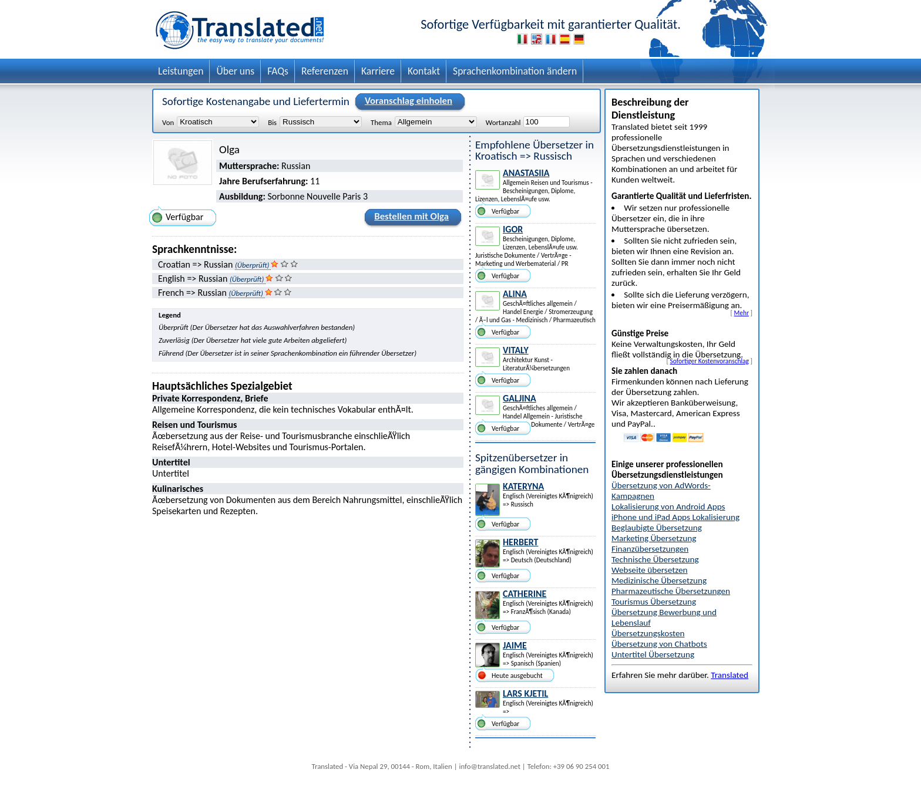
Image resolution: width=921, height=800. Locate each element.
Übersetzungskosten (647, 633)
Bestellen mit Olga (410, 218)
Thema (381, 122)
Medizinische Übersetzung (659, 580)
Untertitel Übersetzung (652, 654)
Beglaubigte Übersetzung (656, 527)
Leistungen (180, 71)
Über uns (235, 71)
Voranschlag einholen (406, 101)
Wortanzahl (503, 122)
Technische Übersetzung (655, 559)
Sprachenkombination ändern (515, 71)
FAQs (277, 71)
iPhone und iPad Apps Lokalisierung (675, 517)
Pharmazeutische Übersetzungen (670, 591)
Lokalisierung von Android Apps (668, 506)
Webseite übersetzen (649, 570)
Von (168, 122)
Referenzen (324, 71)
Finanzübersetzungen (649, 549)
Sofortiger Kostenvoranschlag (709, 361)
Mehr (741, 313)
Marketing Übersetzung (653, 538)
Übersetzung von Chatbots (659, 644)
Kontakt (424, 71)
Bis (272, 122)
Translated (729, 675)
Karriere (378, 71)
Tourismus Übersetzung (653, 601)
